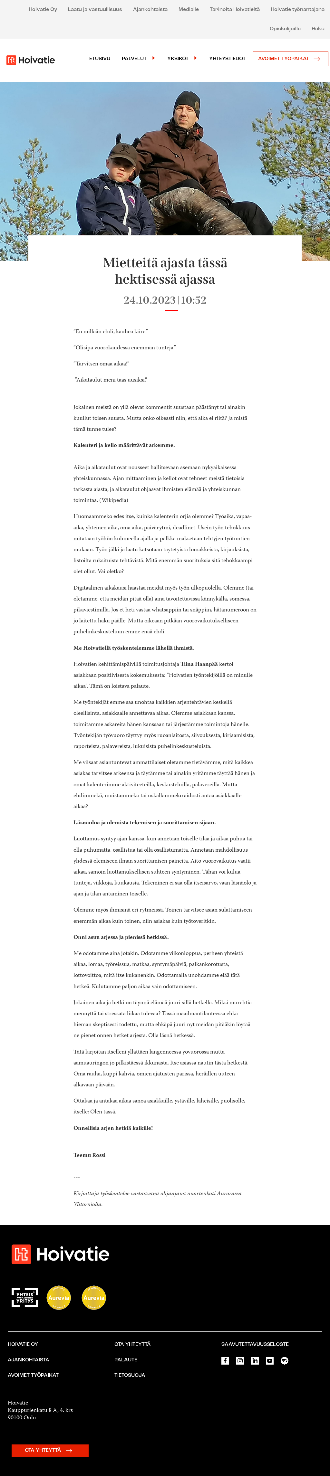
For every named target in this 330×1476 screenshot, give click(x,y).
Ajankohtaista (150, 9)
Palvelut (134, 58)
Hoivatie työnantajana (298, 9)
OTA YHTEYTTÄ (50, 1450)
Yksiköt (178, 58)
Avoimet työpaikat (290, 58)
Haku (318, 29)
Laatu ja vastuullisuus (95, 9)
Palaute (125, 1360)
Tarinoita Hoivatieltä (235, 9)
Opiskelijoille (285, 29)
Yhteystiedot (227, 58)
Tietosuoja (129, 1375)
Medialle (189, 9)
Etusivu (99, 58)
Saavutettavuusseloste (255, 1344)
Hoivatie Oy (43, 9)
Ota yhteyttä (132, 1344)
